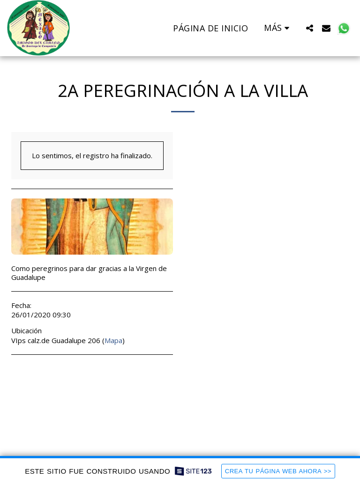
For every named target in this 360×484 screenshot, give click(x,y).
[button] (309, 27)
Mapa (113, 340)
